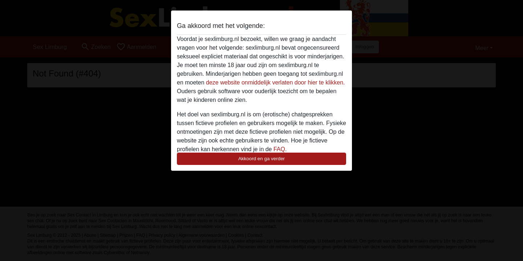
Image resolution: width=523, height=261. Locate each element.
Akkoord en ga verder (261, 158)
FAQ (279, 149)
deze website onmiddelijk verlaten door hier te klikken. (275, 82)
